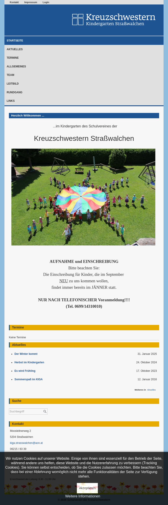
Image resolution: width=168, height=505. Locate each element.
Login (46, 2)
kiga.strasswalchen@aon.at (26, 443)
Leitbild (13, 83)
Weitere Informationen (82, 496)
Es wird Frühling (25, 370)
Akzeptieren (87, 488)
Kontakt (14, 2)
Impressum (30, 2)
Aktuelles (15, 49)
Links (11, 100)
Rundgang (14, 92)
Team (10, 75)
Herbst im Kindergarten (30, 362)
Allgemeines (16, 66)
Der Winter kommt (26, 353)
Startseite (15, 40)
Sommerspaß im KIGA (29, 379)
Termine (13, 57)
